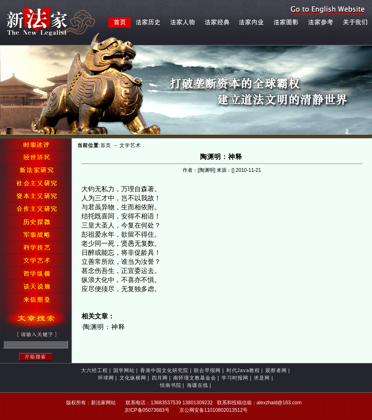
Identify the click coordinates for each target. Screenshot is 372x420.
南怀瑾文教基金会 (194, 378)
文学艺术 (130, 145)
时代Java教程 (243, 370)
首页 (105, 145)
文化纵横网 (132, 378)
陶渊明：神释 (104, 326)
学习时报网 (235, 378)
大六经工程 (94, 370)
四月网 (160, 378)
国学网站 (124, 370)
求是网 (262, 378)
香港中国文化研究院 (164, 370)
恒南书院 (170, 385)
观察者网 (276, 370)
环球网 (106, 378)
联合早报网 (207, 370)
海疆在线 (197, 385)
